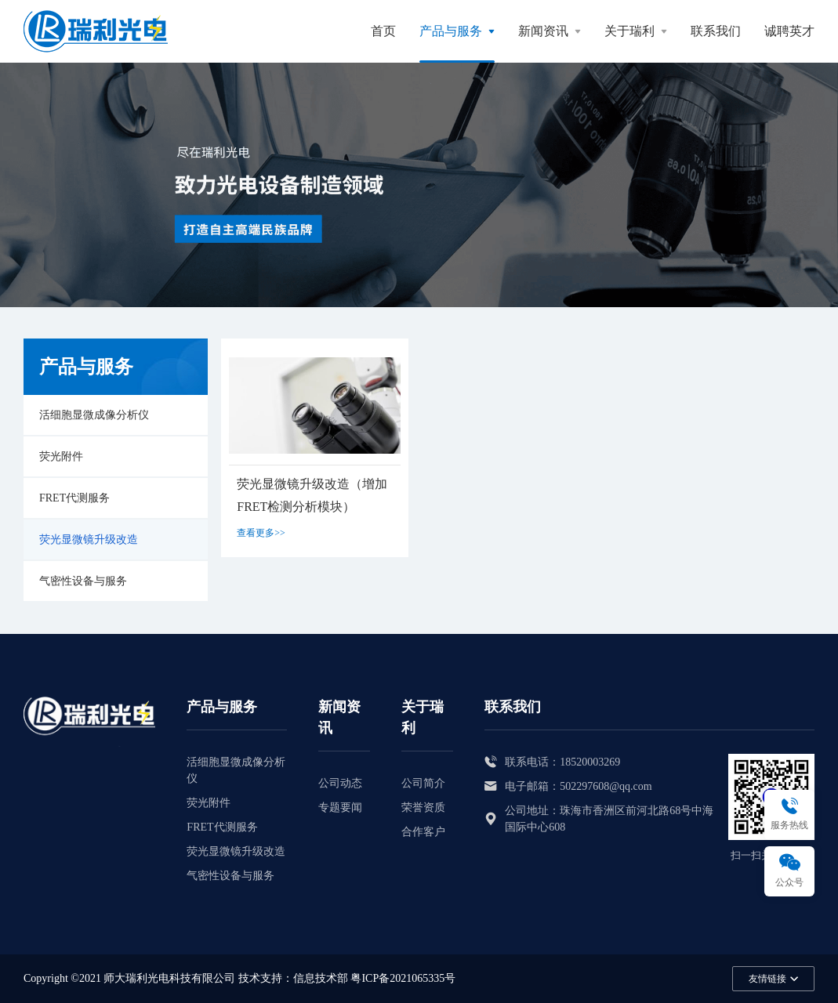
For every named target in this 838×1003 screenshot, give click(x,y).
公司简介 (423, 783)
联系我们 (716, 31)
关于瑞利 (629, 31)
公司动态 (340, 783)
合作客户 (423, 832)
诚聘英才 (789, 31)
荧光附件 (61, 456)
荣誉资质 (423, 807)
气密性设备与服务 (83, 581)
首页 (383, 31)
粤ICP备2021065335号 (402, 978)
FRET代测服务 (74, 498)
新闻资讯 (543, 31)
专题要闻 (340, 807)
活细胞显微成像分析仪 (94, 415)
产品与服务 (450, 31)
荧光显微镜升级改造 (88, 539)
